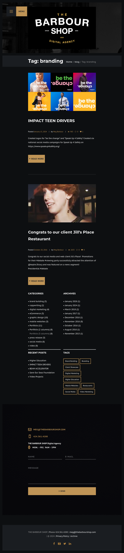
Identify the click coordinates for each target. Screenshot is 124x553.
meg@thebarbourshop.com (49, 429)
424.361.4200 (40, 436)
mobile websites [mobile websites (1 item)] (71, 386)
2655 (73, 250)
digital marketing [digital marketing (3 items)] (72, 373)
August (71, 329)
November (72, 321)
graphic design (37, 317)
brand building (37, 301)
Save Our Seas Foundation (42, 372)
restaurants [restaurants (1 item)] (87, 386)
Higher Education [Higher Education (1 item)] (72, 380)
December (72, 317)
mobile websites (37, 321)
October (71, 325)
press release (36, 337)
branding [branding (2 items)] (85, 361)
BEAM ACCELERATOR (39, 368)
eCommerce (35, 313)
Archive (74, 536)
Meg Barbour (58, 132)
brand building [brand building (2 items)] (71, 361)
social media (36, 341)
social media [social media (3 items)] (70, 392)
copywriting (35, 305)
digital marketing (38, 309)
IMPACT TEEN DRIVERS (51, 120)
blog (77, 61)
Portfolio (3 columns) (40, 333)
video (32, 345)
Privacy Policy (62, 536)
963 (71, 132)
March (70, 309)
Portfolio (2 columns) (40, 329)
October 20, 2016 (40, 250)
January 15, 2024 (40, 132)
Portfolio (34, 325)
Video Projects (36, 376)
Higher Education (38, 360)
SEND (62, 491)
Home (69, 61)
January (71, 301)
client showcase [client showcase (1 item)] (71, 367)
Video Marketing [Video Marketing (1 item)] (86, 392)
